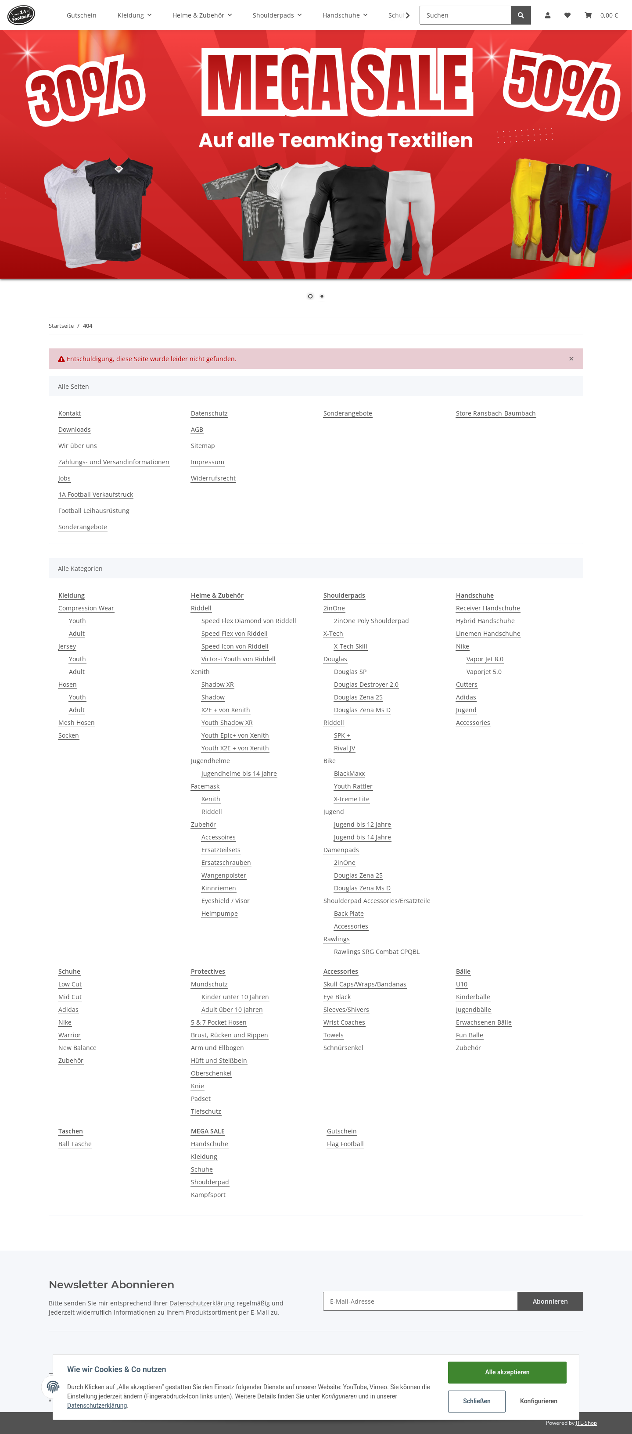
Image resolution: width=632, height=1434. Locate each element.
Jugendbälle (473, 1009)
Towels (333, 1035)
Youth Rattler (353, 786)
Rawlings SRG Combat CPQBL (377, 951)
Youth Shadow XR (227, 722)
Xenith (200, 671)
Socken (68, 735)
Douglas (335, 659)
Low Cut (70, 984)
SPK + (342, 735)
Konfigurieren (538, 1401)
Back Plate (349, 913)
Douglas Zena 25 (358, 697)
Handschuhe (209, 1144)
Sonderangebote (347, 413)
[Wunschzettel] (567, 15)
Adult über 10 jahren (232, 1009)
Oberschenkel (211, 1073)
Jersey (67, 646)
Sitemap (203, 445)
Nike (462, 646)
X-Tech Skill (350, 646)
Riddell (201, 608)
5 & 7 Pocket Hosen (219, 1022)
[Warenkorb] (601, 15)
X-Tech (333, 633)
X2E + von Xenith (225, 710)
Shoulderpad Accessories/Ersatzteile (377, 900)
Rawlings (336, 939)
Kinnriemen (218, 888)
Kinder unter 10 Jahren (235, 997)
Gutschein (342, 1131)
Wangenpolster (223, 875)
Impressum (207, 462)
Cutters (467, 684)
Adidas (466, 697)
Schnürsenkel (343, 1047)
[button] (547, 15)
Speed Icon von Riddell (235, 646)
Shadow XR (217, 684)
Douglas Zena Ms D (362, 710)
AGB (197, 429)
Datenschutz (209, 413)
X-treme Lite (352, 799)
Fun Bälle (469, 1035)
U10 (461, 984)
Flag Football (345, 1144)
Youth (77, 621)
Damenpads (341, 850)
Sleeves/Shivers (346, 1009)
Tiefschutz (206, 1111)
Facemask (205, 786)
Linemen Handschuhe (488, 633)
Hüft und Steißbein (219, 1060)
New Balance (77, 1047)
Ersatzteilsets (221, 850)
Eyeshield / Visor (225, 900)
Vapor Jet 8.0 (485, 659)
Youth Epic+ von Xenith (235, 735)
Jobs (64, 478)
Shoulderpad (210, 1182)
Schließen (477, 1401)
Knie (197, 1086)
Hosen (67, 684)
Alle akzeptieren (507, 1372)
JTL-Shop (586, 1423)
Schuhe (202, 1169)
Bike (329, 760)
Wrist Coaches (344, 1022)
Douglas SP (350, 671)
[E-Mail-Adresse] (420, 1301)
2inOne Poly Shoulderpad (371, 621)
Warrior (69, 1035)
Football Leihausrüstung (93, 510)
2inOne (334, 608)
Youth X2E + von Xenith (235, 748)
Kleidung (204, 1156)
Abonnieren (550, 1301)
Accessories (351, 926)
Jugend (333, 811)
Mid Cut (70, 997)
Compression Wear (86, 608)
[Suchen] (465, 15)
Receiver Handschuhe (488, 608)
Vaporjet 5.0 (484, 671)
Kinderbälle (473, 997)
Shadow (213, 697)
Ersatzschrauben (226, 862)
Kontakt (69, 413)
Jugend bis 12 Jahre (362, 824)
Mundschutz (209, 984)
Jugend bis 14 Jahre (362, 837)
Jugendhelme (210, 760)
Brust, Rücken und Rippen (229, 1035)
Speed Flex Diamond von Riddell (248, 621)
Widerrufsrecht (213, 478)
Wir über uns (77, 445)
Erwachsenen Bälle (484, 1022)
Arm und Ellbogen (217, 1047)
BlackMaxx (349, 773)
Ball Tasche (75, 1144)
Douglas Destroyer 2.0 (366, 684)
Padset (201, 1098)
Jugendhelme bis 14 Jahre (239, 773)
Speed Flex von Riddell (234, 633)
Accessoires (218, 837)
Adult (77, 633)
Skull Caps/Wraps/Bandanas (364, 984)
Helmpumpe (219, 913)
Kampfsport (208, 1194)
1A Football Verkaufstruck (95, 494)
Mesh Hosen (76, 722)
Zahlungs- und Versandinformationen (113, 462)
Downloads (74, 429)
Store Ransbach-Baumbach (496, 413)
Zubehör (203, 824)
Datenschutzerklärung (202, 1303)
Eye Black (337, 997)
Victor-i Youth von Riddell (238, 659)
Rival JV (344, 748)
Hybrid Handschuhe (485, 621)
